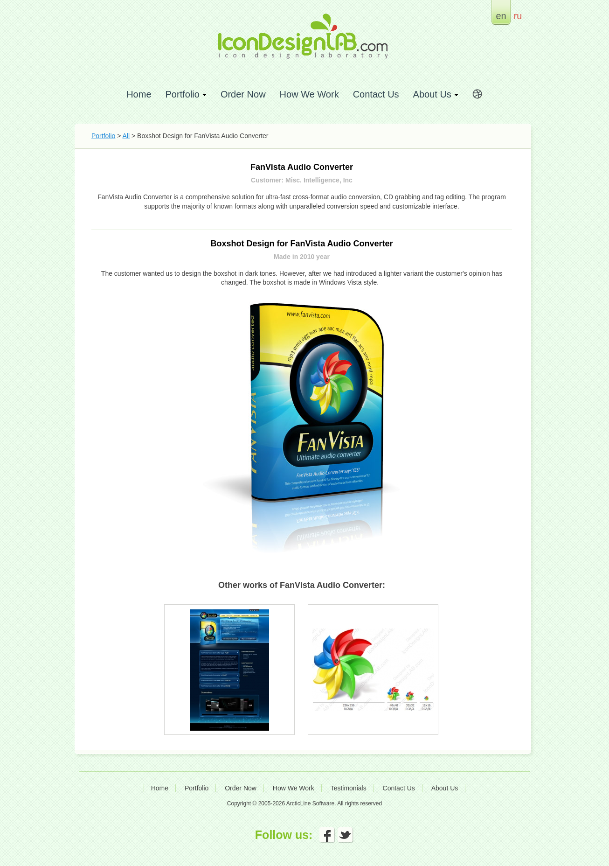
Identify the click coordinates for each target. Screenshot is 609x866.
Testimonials (349, 788)
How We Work (309, 94)
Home (138, 94)
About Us (444, 788)
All (126, 136)
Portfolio (103, 136)
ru (518, 16)
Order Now (243, 94)
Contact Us (376, 94)
